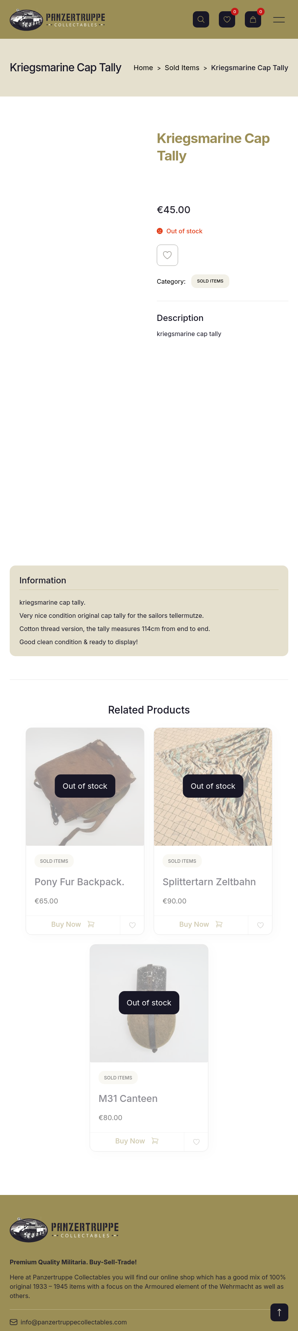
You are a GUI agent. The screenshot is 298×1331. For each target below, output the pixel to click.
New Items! (92, 1168)
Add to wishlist (167, 255)
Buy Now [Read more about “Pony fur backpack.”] (66, 723)
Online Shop (27, 1186)
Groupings (155, 1253)
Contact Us (26, 1224)
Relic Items (247, 1205)
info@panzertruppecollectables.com (68, 1120)
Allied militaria (96, 1279)
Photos (150, 1234)
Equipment (156, 1168)
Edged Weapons (255, 1186)
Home (143, 68)
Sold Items (182, 68)
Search (201, 19)
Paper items (157, 1216)
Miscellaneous (252, 1168)
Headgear (90, 1224)
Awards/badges (99, 1261)
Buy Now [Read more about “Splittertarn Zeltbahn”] (194, 723)
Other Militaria (251, 1224)
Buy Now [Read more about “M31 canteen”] (130, 939)
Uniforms (89, 1205)
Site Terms (25, 1205)
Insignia (87, 1186)
